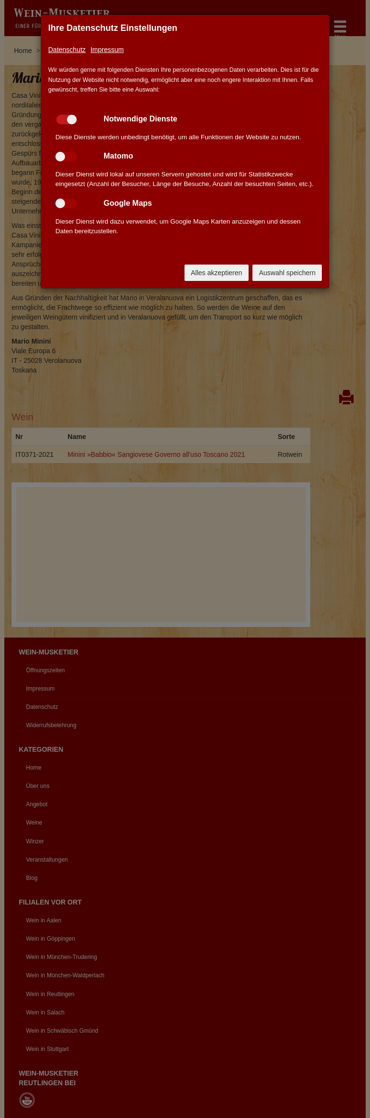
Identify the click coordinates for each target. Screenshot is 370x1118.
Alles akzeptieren (216, 273)
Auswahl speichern (287, 273)
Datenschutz (67, 49)
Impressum (107, 49)
